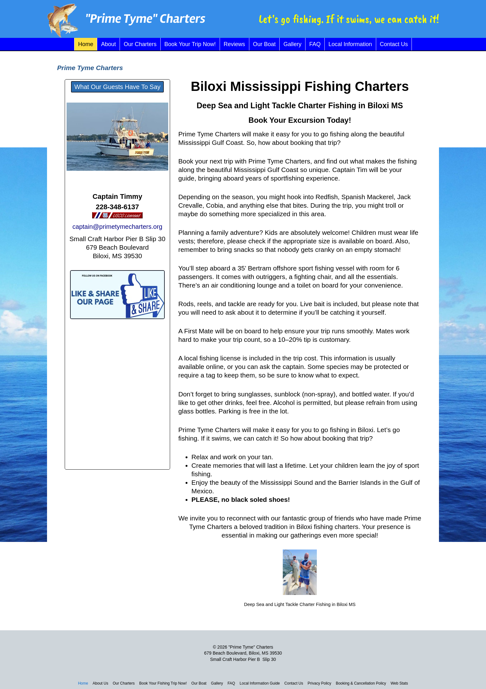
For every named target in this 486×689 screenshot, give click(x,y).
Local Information (350, 44)
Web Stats (399, 683)
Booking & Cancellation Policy (361, 683)
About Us (100, 683)
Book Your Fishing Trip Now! (163, 683)
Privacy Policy (319, 683)
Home (85, 44)
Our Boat (264, 44)
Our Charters (140, 44)
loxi (215, 86)
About (108, 44)
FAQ (315, 44)
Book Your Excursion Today (298, 120)
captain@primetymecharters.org (118, 226)
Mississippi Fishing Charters (318, 86)
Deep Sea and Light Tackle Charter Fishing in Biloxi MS (300, 105)
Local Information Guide (260, 683)
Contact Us (394, 44)
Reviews (234, 44)
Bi (197, 86)
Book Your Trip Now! (190, 44)
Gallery (292, 44)
